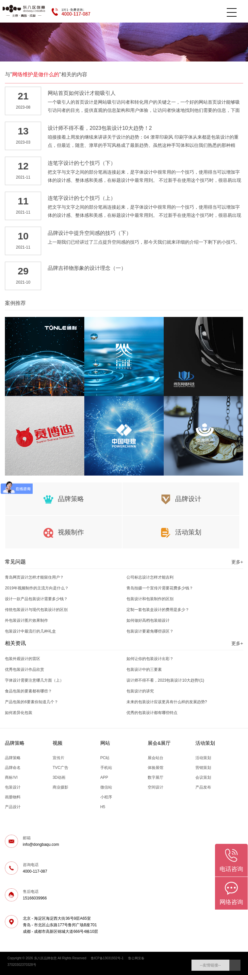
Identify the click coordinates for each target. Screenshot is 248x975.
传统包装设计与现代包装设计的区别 (36, 609)
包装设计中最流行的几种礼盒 (30, 631)
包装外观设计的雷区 (22, 658)
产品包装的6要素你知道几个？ (31, 702)
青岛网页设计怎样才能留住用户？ (34, 577)
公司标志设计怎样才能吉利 (150, 577)
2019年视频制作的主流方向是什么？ (37, 588)
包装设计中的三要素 (144, 669)
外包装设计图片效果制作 (26, 620)
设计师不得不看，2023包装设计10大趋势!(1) (165, 680)
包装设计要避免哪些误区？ (150, 631)
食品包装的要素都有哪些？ (28, 691)
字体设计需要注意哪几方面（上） (34, 680)
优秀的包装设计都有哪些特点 (151, 712)
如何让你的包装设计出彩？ (150, 658)
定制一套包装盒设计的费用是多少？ (157, 609)
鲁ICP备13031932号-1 (107, 958)
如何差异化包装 (18, 712)
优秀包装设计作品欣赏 (24, 669)
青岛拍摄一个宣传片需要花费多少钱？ (159, 588)
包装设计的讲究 (140, 691)
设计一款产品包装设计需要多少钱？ (36, 599)
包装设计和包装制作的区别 (150, 599)
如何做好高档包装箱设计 (148, 620)
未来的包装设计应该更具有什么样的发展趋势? (166, 702)
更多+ (237, 562)
